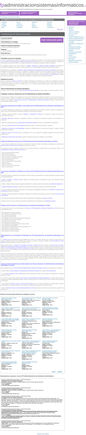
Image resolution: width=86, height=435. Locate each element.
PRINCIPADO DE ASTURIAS (75, 60)
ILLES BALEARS (72, 57)
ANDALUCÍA (71, 27)
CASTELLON (35, 27)
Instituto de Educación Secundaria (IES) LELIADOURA (29, 362)
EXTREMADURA (72, 53)
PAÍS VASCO (71, 58)
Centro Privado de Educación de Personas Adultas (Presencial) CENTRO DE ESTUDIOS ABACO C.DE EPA (31, 352)
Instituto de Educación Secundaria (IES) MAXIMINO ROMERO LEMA (9, 362)
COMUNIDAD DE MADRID (75, 47)
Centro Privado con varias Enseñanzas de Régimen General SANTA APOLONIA (31, 341)
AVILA (33, 24)
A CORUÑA (4, 22)
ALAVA (18, 22)
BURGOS (34, 25)
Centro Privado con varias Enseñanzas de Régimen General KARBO (10, 308)
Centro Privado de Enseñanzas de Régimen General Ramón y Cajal (31, 298)
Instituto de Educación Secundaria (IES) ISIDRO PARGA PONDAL (50, 351)
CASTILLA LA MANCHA (74, 32)
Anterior (54, 371)
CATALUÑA (71, 35)
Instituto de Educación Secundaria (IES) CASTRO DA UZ (29, 330)
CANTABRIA (19, 27)
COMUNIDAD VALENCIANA (75, 52)
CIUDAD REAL (50, 27)
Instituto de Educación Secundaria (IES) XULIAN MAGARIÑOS (50, 341)
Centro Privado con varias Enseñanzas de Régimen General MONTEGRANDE (51, 330)
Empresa (47, 433)
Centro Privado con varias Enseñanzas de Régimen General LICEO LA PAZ (31, 308)
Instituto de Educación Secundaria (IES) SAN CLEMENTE (50, 319)
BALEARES (4, 25)
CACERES (49, 25)
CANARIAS (71, 30)
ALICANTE (49, 22)
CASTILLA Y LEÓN (73, 33)
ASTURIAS (19, 24)
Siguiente (60, 371)
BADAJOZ (49, 24)
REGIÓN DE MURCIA (73, 62)
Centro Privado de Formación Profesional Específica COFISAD (10, 351)
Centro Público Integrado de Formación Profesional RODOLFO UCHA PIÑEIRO (10, 319)
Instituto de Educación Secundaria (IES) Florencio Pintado (9, 298)
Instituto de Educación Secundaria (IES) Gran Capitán (50, 298)
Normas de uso (40, 433)
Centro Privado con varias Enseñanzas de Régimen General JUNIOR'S (31, 319)
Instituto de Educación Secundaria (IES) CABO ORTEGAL (9, 330)
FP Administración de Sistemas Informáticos (10, 17)
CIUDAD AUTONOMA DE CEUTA (76, 37)
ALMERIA (3, 24)
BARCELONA (20, 25)
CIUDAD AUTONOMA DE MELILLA (76, 38)
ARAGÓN (71, 28)
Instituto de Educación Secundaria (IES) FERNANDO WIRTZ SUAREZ (50, 308)
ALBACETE (34, 22)
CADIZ (2, 27)
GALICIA (70, 55)
